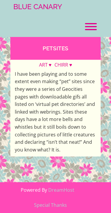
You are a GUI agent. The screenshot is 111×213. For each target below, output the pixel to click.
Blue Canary (37, 7)
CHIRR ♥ (63, 65)
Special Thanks (50, 205)
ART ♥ (45, 65)
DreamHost (61, 190)
